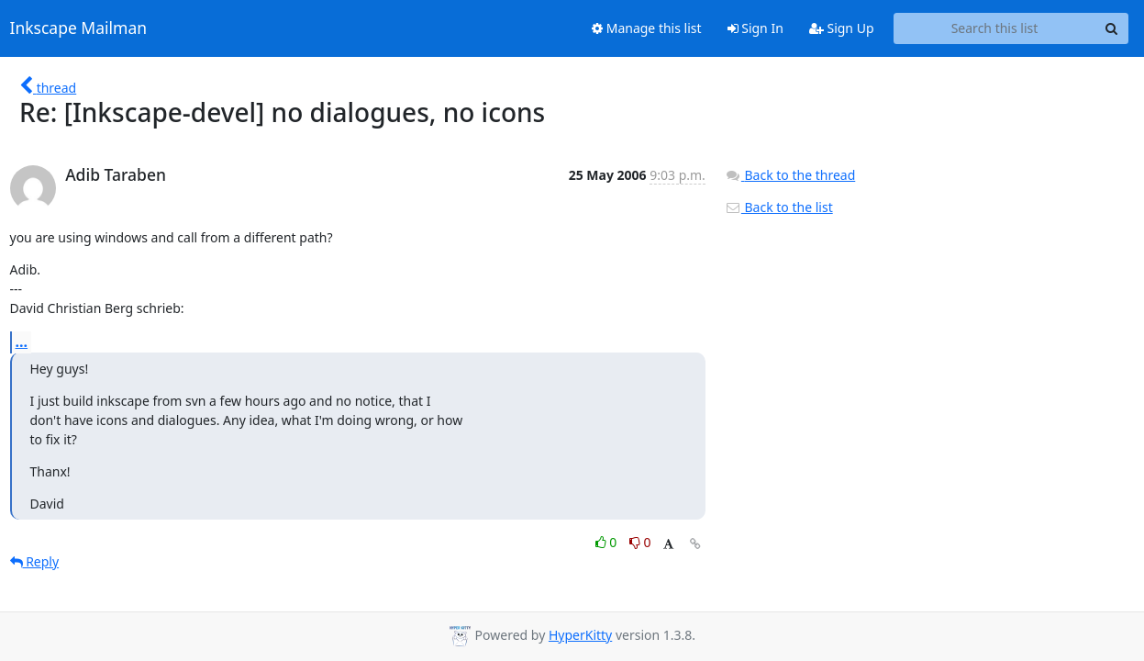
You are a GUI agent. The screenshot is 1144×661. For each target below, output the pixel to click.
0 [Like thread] (607, 542)
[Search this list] (995, 28)
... (22, 341)
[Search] (1111, 28)
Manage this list (647, 28)
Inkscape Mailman (79, 28)
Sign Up (841, 28)
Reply (35, 561)
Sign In (755, 28)
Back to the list (779, 207)
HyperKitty (580, 635)
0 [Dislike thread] (640, 542)
